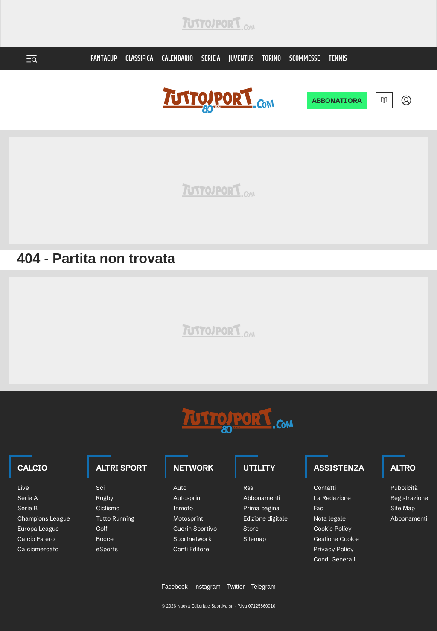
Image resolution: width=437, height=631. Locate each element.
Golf (102, 528)
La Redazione (332, 498)
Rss (248, 487)
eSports (107, 549)
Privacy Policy (334, 549)
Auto (179, 487)
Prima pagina (261, 508)
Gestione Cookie (336, 539)
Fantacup (103, 58)
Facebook (174, 586)
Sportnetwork (192, 539)
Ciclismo (107, 508)
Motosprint (188, 518)
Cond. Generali (334, 559)
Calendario (177, 58)
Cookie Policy (333, 528)
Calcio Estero (36, 539)
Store (251, 528)
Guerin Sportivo (195, 528)
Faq (318, 508)
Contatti (325, 487)
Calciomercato (37, 549)
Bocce (105, 539)
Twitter (236, 586)
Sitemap (254, 539)
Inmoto (183, 508)
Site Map (402, 508)
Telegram (263, 586)
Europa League (38, 528)
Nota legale (330, 518)
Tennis (338, 58)
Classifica (139, 58)
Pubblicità (404, 487)
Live (23, 487)
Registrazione (409, 498)
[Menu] (32, 59)
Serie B (27, 508)
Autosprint (187, 498)
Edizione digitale (265, 518)
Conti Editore (191, 549)
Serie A (210, 58)
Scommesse (304, 58)
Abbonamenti (261, 498)
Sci (100, 487)
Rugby (105, 498)
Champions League (43, 518)
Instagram (207, 586)
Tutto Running (115, 518)
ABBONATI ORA (337, 100)
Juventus (241, 58)
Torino (271, 58)
